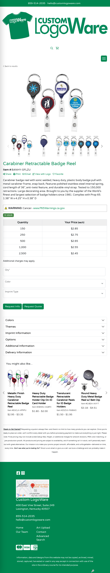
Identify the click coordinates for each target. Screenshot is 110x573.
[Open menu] (104, 59)
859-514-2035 (36, 3)
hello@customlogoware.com (63, 3)
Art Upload (43, 527)
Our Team (22, 531)
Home (19, 527)
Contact (41, 531)
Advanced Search (42, 538)
